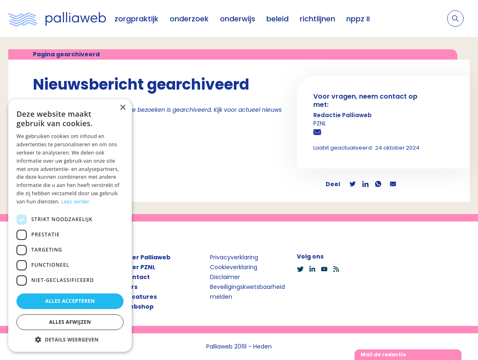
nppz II (358, 19)
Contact (137, 277)
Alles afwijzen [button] (70, 321)
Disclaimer (225, 277)
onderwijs (237, 19)
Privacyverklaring (234, 257)
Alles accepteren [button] (70, 301)
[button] (70, 339)
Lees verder (75, 201)
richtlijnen (317, 19)
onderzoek (189, 19)
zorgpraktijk (136, 19)
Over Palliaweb (147, 257)
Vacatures (140, 297)
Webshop (139, 306)
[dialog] (70, 225)
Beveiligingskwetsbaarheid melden (247, 292)
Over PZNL (139, 267)
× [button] (122, 108)
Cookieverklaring (233, 267)
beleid (277, 19)
